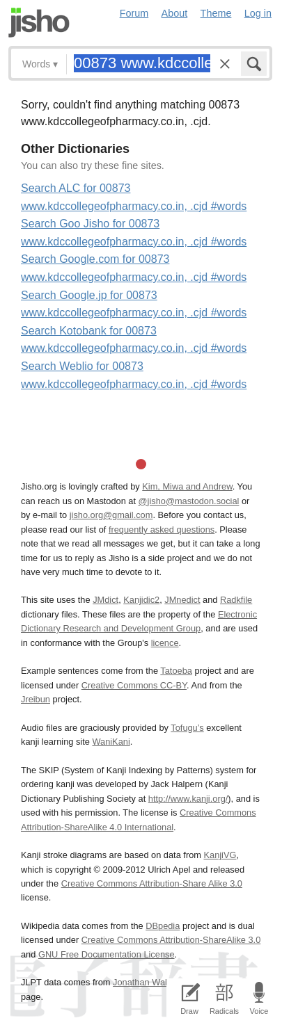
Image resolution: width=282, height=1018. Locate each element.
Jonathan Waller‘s (148, 982)
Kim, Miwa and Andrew (187, 486)
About (175, 13)
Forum (134, 13)
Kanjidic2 (141, 600)
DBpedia (163, 926)
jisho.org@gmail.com (111, 515)
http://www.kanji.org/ (188, 798)
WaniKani (111, 741)
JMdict (105, 600)
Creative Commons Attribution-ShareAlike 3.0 (170, 940)
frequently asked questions (161, 529)
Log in (258, 13)
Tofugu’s (187, 727)
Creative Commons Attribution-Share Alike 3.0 (151, 883)
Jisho (39, 23)
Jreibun (35, 699)
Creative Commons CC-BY (134, 685)
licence (165, 643)
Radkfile (236, 600)
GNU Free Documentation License (106, 954)
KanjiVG (219, 855)
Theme (216, 13)
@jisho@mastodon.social (189, 501)
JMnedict (182, 600)
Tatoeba (176, 670)
